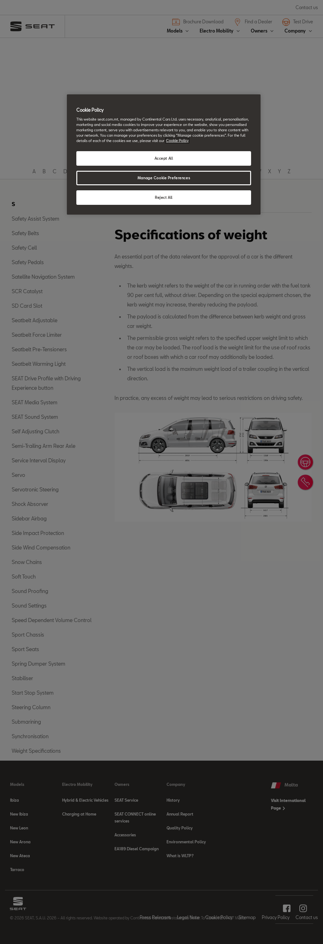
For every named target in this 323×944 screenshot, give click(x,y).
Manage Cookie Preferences (164, 178)
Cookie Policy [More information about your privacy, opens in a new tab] (177, 141)
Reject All (164, 197)
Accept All (164, 158)
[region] (164, 154)
